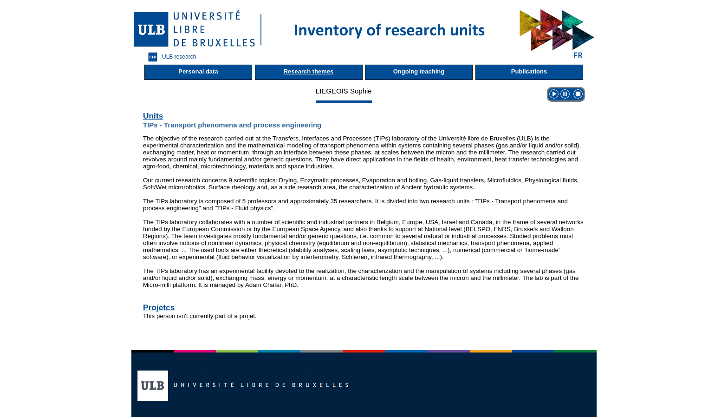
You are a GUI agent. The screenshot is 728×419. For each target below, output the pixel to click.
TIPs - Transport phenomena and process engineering (232, 125)
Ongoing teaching (419, 71)
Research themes (309, 71)
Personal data (198, 71)
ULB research (169, 57)
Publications (529, 71)
